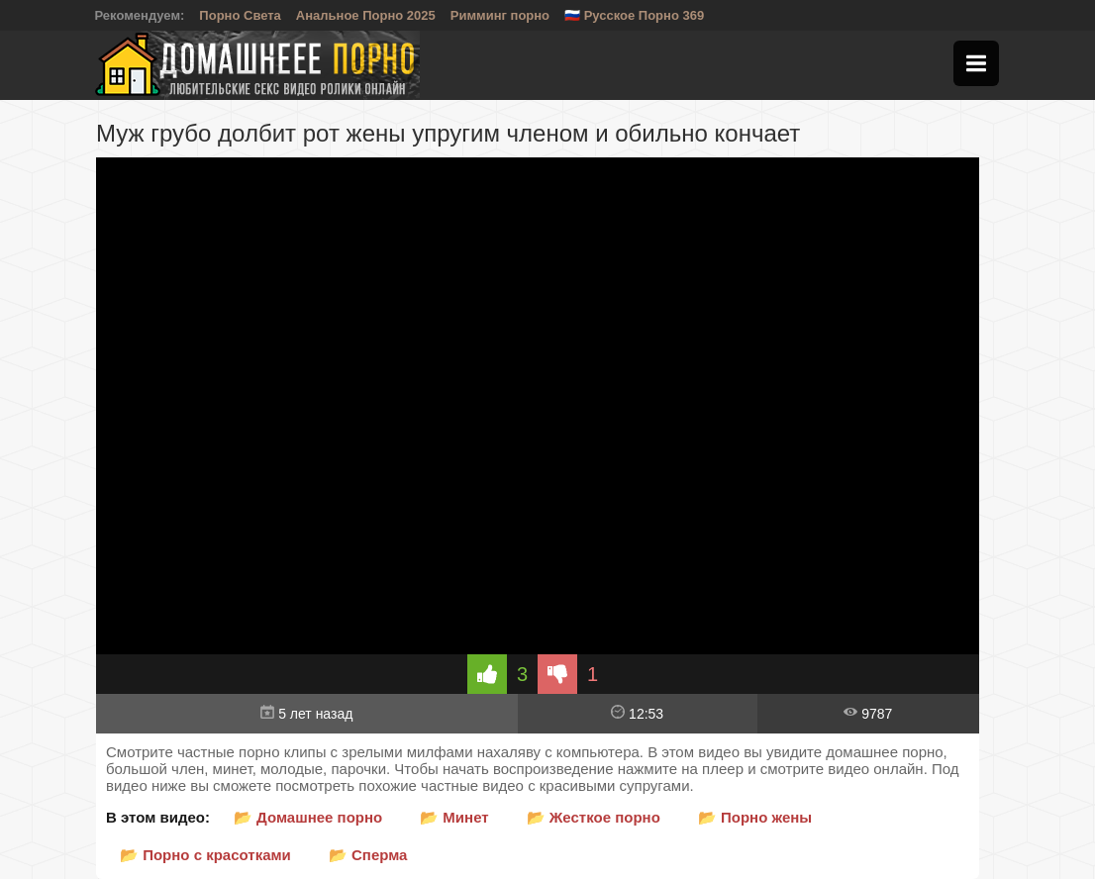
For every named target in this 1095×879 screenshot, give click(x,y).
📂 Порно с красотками (205, 854)
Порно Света (240, 15)
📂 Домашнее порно (308, 817)
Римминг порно (499, 15)
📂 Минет (454, 817)
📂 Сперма (368, 854)
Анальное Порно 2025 (366, 15)
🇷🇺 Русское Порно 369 (634, 15)
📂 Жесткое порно (593, 817)
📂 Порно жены (755, 817)
